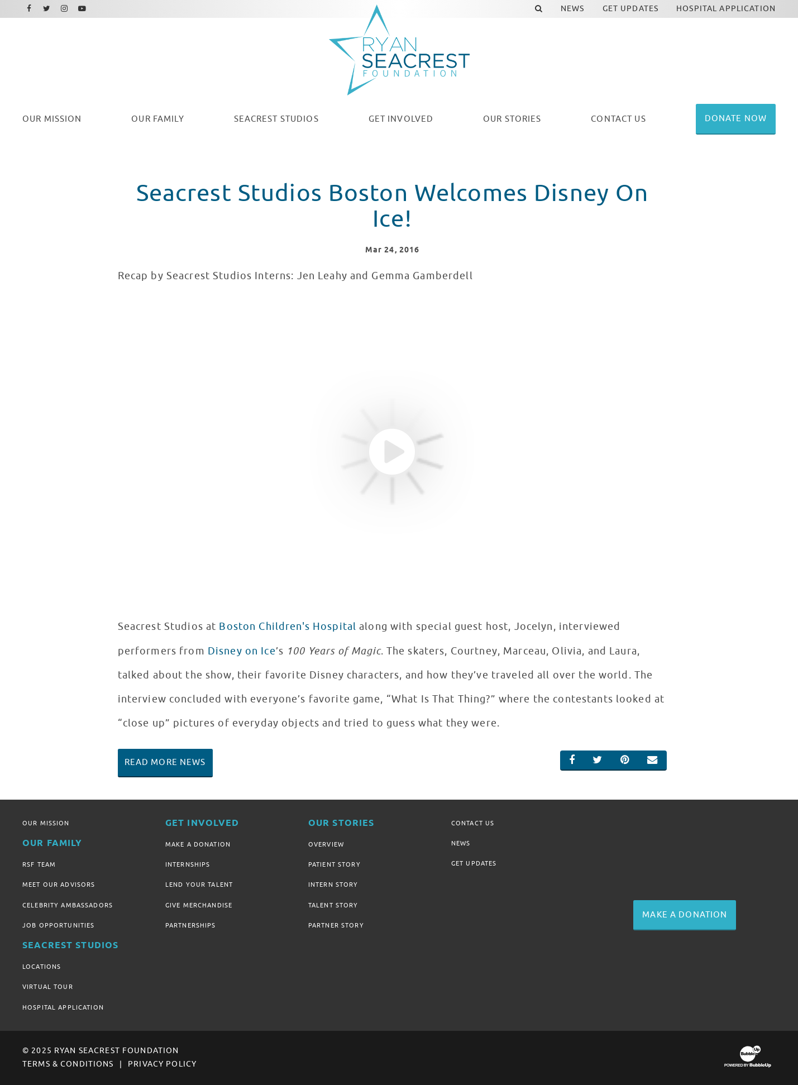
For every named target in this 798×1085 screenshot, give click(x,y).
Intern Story (333, 884)
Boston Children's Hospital (287, 626)
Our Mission (46, 823)
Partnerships (190, 925)
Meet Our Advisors (58, 884)
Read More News (165, 762)
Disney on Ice (242, 651)
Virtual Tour (47, 987)
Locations (41, 967)
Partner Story (336, 925)
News (461, 843)
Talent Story (333, 905)
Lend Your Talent (199, 884)
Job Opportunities (58, 925)
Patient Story (334, 864)
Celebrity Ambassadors (67, 905)
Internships (188, 864)
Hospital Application (63, 1007)
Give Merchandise (198, 905)
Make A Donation (198, 844)
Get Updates (474, 863)
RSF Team (39, 864)
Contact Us (472, 823)
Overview (326, 844)
